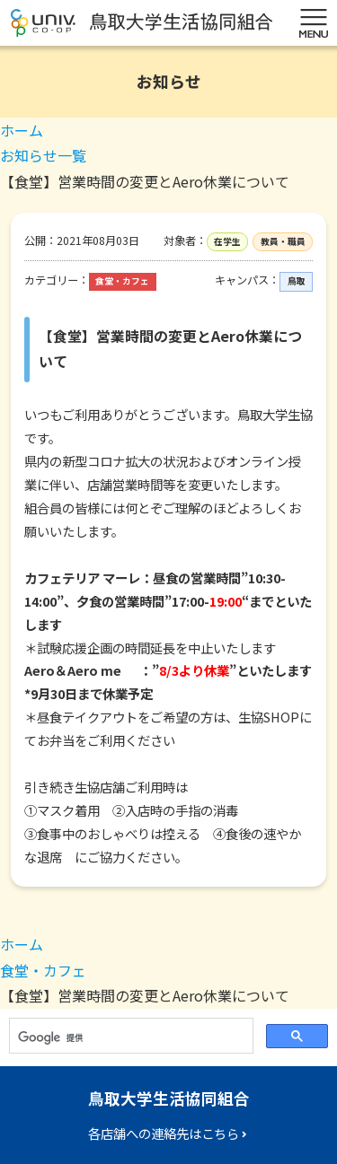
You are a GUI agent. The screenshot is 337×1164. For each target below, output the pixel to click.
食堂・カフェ (43, 970)
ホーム (21, 130)
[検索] (129, 1037)
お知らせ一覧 (43, 155)
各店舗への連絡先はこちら (163, 1133)
